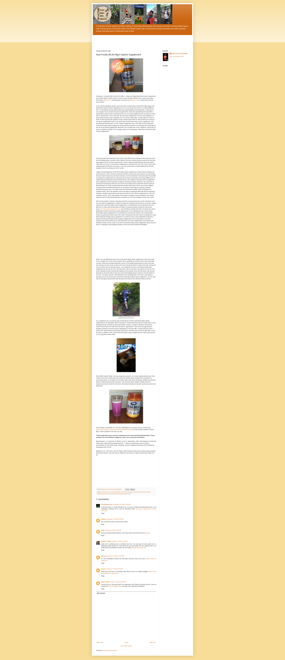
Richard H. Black (106, 541)
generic (148, 533)
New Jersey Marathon (114, 492)
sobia (102, 530)
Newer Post (100, 642)
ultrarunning (121, 493)
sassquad (136, 492)
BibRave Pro (107, 100)
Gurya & (103, 569)
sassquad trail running (144, 492)
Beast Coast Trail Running (179, 53)
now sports (130, 492)
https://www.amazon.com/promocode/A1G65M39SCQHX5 (114, 429)
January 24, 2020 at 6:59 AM (113, 530)
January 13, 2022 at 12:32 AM (115, 556)
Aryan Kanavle (105, 582)
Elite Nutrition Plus (106, 504)
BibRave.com (134, 100)
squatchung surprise (102, 493)
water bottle (128, 493)
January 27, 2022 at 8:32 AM (115, 569)
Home (126, 642)
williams (103, 519)
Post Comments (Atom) (110, 650)
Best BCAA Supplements (114, 586)
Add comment (101, 593)
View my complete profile (176, 56)
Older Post (153, 642)
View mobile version (126, 646)
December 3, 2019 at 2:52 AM (115, 519)
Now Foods (124, 492)
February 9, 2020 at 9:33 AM (120, 541)
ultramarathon (114, 493)
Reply (102, 513)
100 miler (103, 492)
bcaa (107, 492)
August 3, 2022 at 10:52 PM (118, 582)
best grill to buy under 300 (138, 547)
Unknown (104, 556)
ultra (109, 493)
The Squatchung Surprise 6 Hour (110, 209)
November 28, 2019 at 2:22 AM (121, 504)
